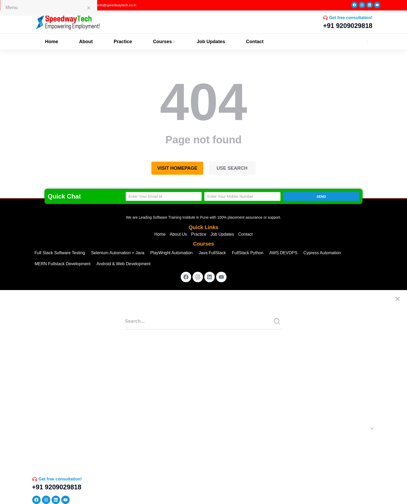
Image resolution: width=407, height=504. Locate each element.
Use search (232, 168)
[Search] (277, 321)
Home (51, 41)
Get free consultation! (350, 17)
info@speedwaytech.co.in (116, 5)
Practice (123, 41)
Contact (254, 41)
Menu (12, 7)
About (86, 41)
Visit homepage (177, 168)
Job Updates (211, 41)
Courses (164, 41)
